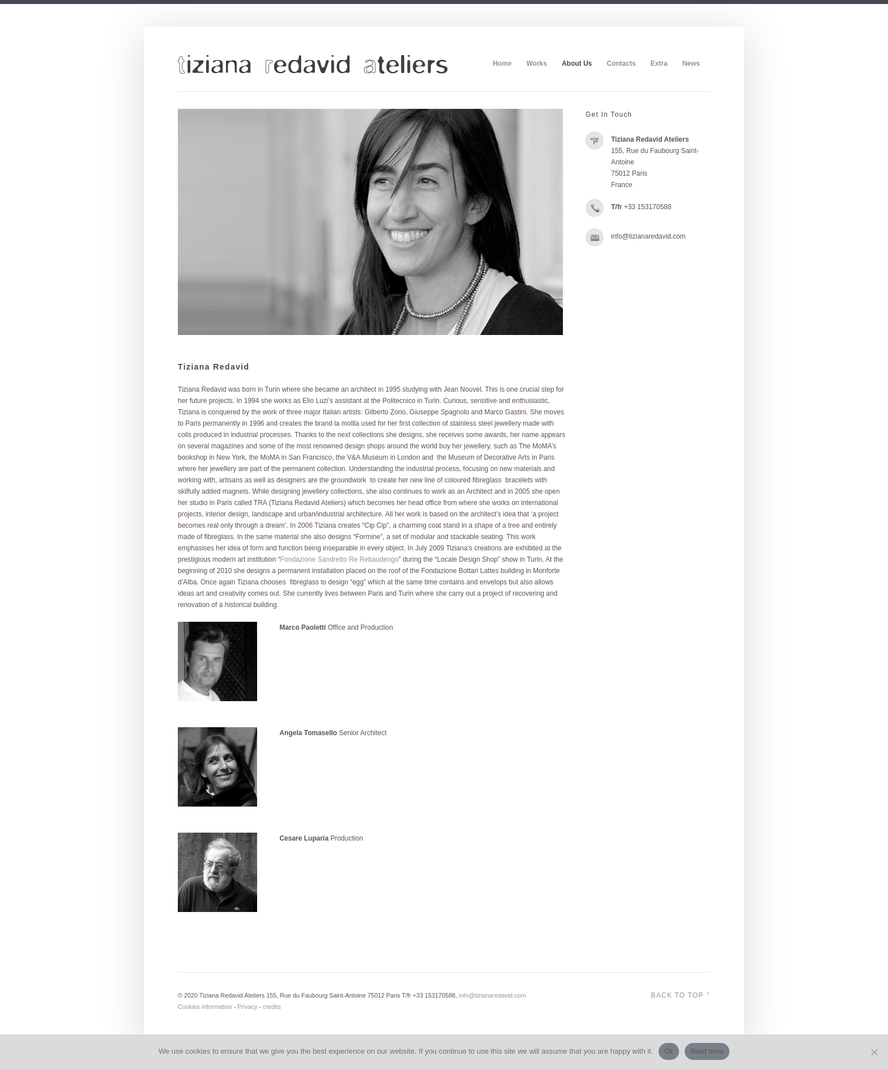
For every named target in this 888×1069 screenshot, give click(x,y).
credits (272, 1006)
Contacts (621, 63)
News (691, 63)
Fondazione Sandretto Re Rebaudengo (339, 559)
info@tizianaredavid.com (492, 995)
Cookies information (205, 1006)
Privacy (247, 1006)
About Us (577, 63)
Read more (707, 1051)
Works (536, 63)
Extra (659, 63)
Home (502, 63)
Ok (668, 1051)
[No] (874, 1052)
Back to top (680, 994)
